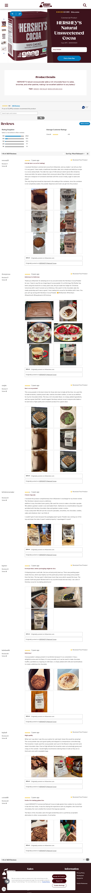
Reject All (59, 881)
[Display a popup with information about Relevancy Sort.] (63, 149)
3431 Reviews (16, 106)
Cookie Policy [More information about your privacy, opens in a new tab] (46, 882)
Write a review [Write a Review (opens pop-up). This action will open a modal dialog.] (75, 12)
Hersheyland (80, 871)
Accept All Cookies (59, 876)
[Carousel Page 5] (3, 48)
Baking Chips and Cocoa (55, 89)
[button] (87, 855)
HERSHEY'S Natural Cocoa (47, 259)
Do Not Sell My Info (70, 871)
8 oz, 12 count (57, 49)
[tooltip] (85, 107)
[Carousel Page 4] (3, 42)
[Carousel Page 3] (3, 36)
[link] (5, 106)
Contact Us (80, 873)
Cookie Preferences (82, 879)
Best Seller (43, 89)
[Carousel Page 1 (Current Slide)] (3, 24)
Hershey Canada (50, 868)
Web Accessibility (69, 868)
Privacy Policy (81, 868)
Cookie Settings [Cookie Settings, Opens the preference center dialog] (59, 885)
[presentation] (39, 195)
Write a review (85, 119)
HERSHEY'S (36, 89)
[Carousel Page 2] (3, 30)
